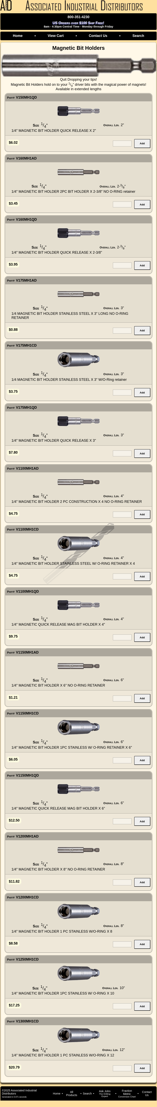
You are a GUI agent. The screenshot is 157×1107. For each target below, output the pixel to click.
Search (138, 36)
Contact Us (98, 36)
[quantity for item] (122, 143)
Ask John (104, 1093)
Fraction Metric (127, 1093)
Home (18, 36)
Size (36, 125)
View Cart (56, 36)
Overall (111, 125)
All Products (71, 1093)
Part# (10, 97)
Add (142, 143)
